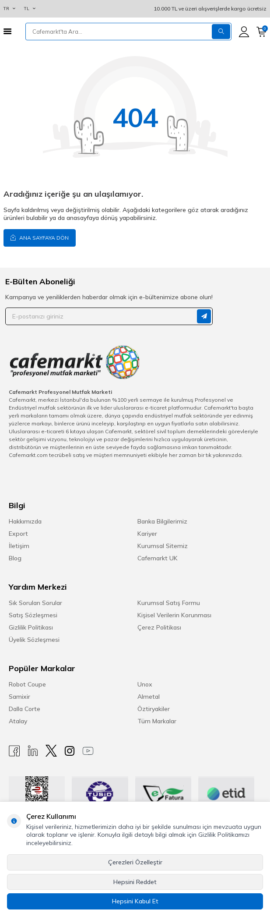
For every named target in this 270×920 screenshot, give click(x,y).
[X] (51, 751)
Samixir (19, 697)
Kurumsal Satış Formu (168, 603)
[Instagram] (69, 751)
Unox (144, 684)
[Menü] (7, 31)
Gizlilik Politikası (31, 627)
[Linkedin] (33, 751)
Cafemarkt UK (157, 558)
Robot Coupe (27, 684)
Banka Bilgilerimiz (162, 521)
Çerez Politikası (159, 627)
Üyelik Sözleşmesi (34, 640)
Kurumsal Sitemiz (162, 546)
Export (18, 534)
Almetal (148, 697)
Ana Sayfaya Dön (40, 237)
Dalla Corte (24, 709)
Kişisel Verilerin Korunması (174, 615)
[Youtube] (88, 751)
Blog (15, 558)
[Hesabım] (243, 31)
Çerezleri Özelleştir (135, 862)
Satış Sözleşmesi (33, 615)
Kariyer (147, 534)
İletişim (19, 546)
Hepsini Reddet (135, 882)
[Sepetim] (261, 32)
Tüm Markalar (156, 721)
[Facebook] (14, 751)
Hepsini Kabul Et (135, 901)
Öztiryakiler (153, 709)
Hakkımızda (25, 521)
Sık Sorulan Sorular (35, 603)
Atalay (18, 721)
